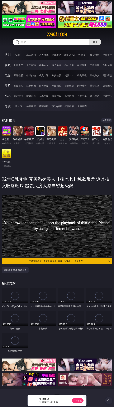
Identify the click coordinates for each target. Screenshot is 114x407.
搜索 (95, 42)
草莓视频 (43, 106)
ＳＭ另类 (107, 65)
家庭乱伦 (31, 96)
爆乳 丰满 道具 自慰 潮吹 (15, 270)
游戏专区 (56, 54)
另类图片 (107, 85)
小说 (8, 96)
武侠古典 (56, 96)
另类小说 (82, 96)
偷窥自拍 (18, 85)
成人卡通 (43, 75)
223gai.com (57, 35)
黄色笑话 (94, 96)
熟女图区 (94, 85)
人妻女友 (43, 96)
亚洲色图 (31, 85)
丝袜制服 (82, 65)
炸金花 (81, 54)
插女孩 (18, 106)
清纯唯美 (82, 85)
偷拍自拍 (31, 75)
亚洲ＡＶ (18, 65)
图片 (8, 86)
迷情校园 (69, 96)
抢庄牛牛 (107, 54)
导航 (8, 106)
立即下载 (77, 400)
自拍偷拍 (31, 65)
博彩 (8, 55)
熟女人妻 (69, 65)
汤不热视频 (56, 106)
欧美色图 (43, 85)
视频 (8, 65)
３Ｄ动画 (56, 65)
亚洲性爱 (18, 75)
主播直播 (94, 65)
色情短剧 (82, 106)
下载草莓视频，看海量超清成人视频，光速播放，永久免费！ (70, 261)
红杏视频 (69, 106)
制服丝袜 (69, 75)
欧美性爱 (56, 75)
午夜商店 (31, 106)
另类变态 (107, 75)
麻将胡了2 (69, 54)
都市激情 (18, 96)
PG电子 (18, 54)
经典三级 (82, 75)
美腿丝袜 (69, 85)
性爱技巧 (107, 96)
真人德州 (31, 54)
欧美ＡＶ (43, 65)
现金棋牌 (94, 54)
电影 (8, 75)
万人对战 (43, 54)
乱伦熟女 (94, 75)
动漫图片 (56, 85)
